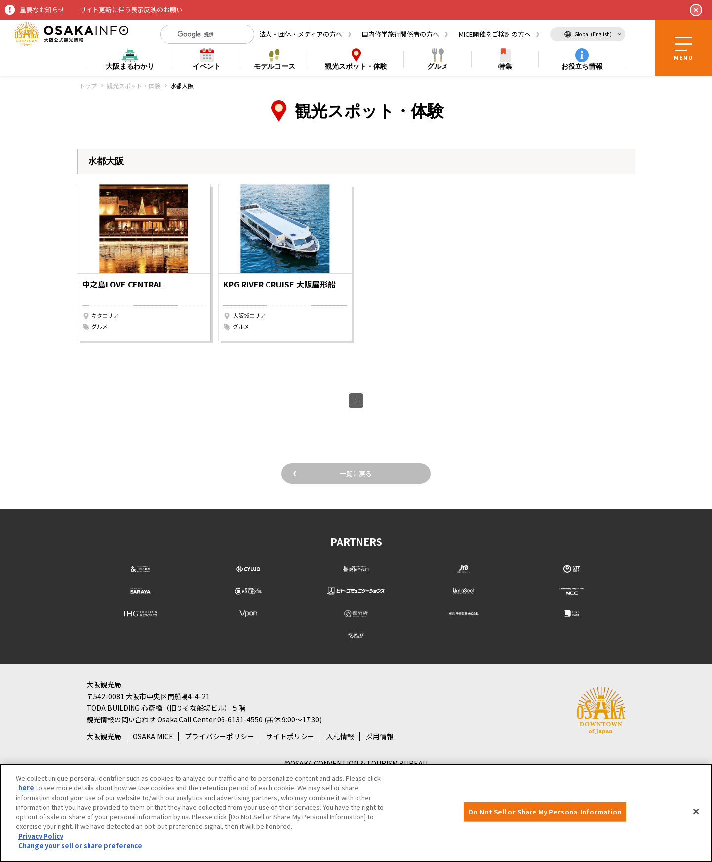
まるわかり (130, 66)
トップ (88, 85)
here (26, 787)
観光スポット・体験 (133, 85)
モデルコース (274, 66)
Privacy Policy (40, 836)
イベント (207, 66)
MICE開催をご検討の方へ (495, 34)
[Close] (696, 811)
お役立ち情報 (582, 66)
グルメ (437, 66)
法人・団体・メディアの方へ (300, 34)
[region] (356, 813)
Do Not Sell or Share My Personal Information (545, 811)
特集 (505, 66)
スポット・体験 (356, 66)
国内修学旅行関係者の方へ (400, 34)
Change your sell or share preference (80, 845)
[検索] (199, 34)
